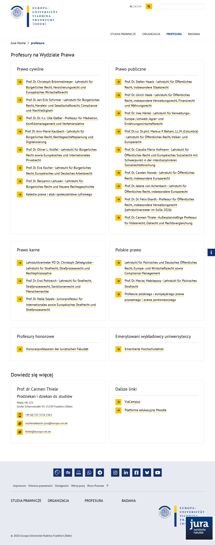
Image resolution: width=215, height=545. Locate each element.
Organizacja (151, 27)
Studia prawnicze (123, 27)
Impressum (19, 485)
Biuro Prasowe (95, 485)
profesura (174, 27)
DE (135, 6)
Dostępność (62, 485)
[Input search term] (178, 6)
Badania (194, 27)
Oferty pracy (78, 485)
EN (139, 6)
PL (131, 6)
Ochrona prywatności (40, 485)
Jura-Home (18, 43)
